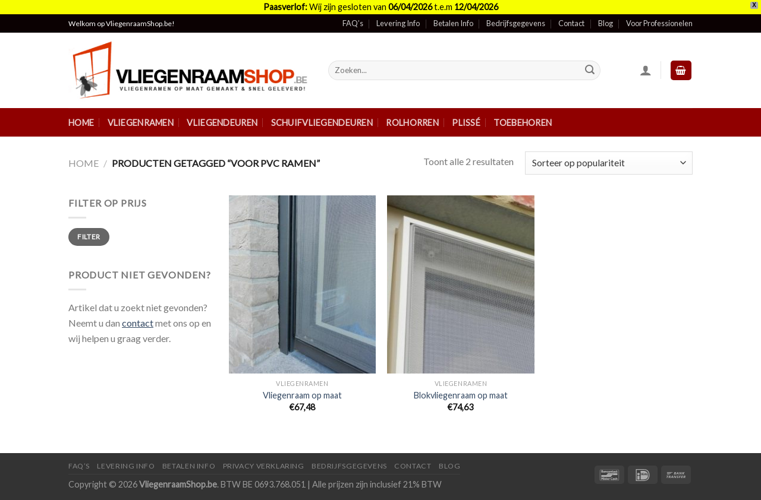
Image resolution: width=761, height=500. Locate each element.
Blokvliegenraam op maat (461, 395)
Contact (571, 23)
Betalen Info (453, 23)
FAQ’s (352, 23)
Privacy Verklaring (263, 465)
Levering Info (398, 23)
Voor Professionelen (659, 23)
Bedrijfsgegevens (515, 23)
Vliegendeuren (222, 123)
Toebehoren (522, 123)
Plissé (466, 123)
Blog (605, 23)
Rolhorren (412, 123)
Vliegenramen (141, 123)
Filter (88, 236)
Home (81, 123)
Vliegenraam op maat (302, 395)
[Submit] (590, 71)
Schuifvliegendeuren (322, 123)
